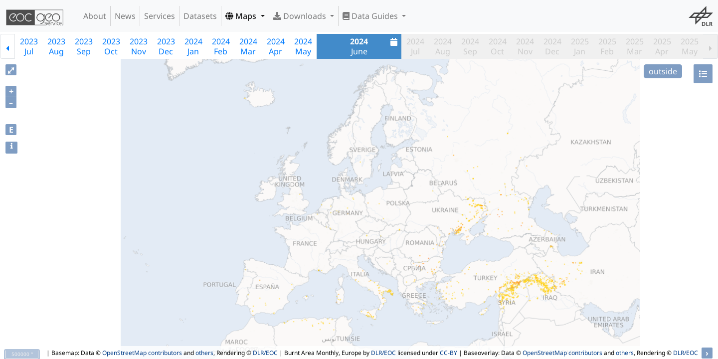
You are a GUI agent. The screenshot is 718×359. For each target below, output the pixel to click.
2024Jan (193, 46)
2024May (303, 46)
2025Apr (662, 46)
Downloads (300, 15)
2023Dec (166, 46)
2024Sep (470, 46)
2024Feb (221, 46)
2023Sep (84, 46)
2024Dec (552, 46)
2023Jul (29, 46)
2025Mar (635, 46)
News (125, 15)
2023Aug (56, 46)
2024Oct (498, 46)
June (375, 46)
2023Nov (139, 46)
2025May (690, 46)
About (94, 15)
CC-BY (448, 353)
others (204, 353)
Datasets (200, 15)
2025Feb (607, 46)
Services (159, 15)
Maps (241, 15)
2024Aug (443, 46)
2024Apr (276, 46)
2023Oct (111, 46)
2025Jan (580, 46)
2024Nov (525, 46)
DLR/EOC (265, 353)
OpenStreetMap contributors (142, 353)
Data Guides (371, 15)
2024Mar (248, 46)
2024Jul (415, 46)
